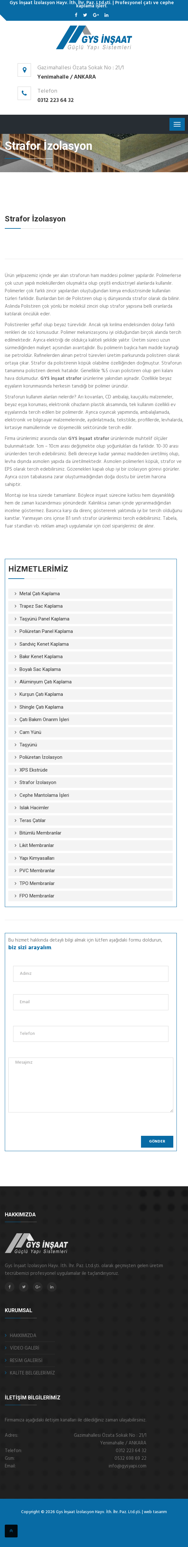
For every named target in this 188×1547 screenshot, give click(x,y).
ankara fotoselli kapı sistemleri (108, 1520)
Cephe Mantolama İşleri (44, 795)
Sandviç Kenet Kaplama (44, 644)
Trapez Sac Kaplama (41, 606)
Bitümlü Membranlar (40, 833)
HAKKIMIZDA (23, 1336)
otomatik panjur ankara (90, 1520)
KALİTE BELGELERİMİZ (32, 1373)
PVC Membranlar (37, 871)
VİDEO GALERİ (24, 1348)
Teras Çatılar (33, 820)
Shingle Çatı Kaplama (41, 707)
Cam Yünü (30, 732)
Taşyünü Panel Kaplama (44, 619)
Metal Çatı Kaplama (40, 593)
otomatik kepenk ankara (68, 1520)
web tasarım (155, 1512)
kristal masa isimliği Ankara (118, 1520)
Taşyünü (28, 745)
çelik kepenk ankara (75, 1520)
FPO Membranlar (37, 896)
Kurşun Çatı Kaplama (41, 694)
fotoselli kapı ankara (82, 1520)
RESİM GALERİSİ (26, 1361)
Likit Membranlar (37, 845)
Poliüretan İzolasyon (41, 757)
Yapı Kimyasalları (37, 858)
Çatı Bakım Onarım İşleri (44, 719)
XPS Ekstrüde (34, 770)
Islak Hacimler (34, 808)
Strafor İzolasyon (38, 782)
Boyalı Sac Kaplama (40, 669)
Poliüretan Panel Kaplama (46, 631)
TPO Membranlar (37, 883)
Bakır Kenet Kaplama (41, 656)
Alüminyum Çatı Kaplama (46, 682)
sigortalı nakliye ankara (98, 1520)
